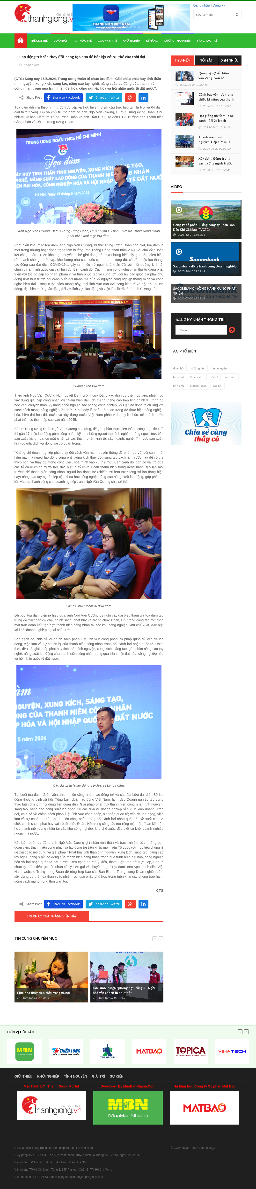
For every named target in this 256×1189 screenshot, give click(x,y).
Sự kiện (116, 1076)
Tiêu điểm (182, 60)
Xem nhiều (230, 60)
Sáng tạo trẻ (207, 40)
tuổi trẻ (213, 377)
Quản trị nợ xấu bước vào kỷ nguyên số (214, 75)
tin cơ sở (178, 377)
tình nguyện (219, 368)
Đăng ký (219, 5)
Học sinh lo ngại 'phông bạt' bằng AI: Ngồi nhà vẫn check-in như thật (124, 990)
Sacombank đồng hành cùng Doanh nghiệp (205, 266)
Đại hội (217, 386)
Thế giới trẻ (39, 40)
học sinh (178, 386)
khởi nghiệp (197, 368)
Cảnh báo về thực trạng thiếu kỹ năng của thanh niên (216, 99)
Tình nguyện (75, 1076)
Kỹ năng (152, 40)
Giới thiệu (23, 1076)
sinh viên (230, 377)
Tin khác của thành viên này (52, 916)
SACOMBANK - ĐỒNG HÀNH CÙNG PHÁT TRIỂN (204, 291)
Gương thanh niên (177, 40)
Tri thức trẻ (82, 40)
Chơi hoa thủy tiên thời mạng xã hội (43, 993)
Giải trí (98, 1076)
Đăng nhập (201, 5)
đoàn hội (178, 368)
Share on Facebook (63, 97)
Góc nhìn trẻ (107, 40)
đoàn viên (196, 377)
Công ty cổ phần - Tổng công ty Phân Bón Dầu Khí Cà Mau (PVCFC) (204, 227)
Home (21, 40)
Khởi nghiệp (131, 40)
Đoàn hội (60, 40)
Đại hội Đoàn (198, 386)
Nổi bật (206, 60)
